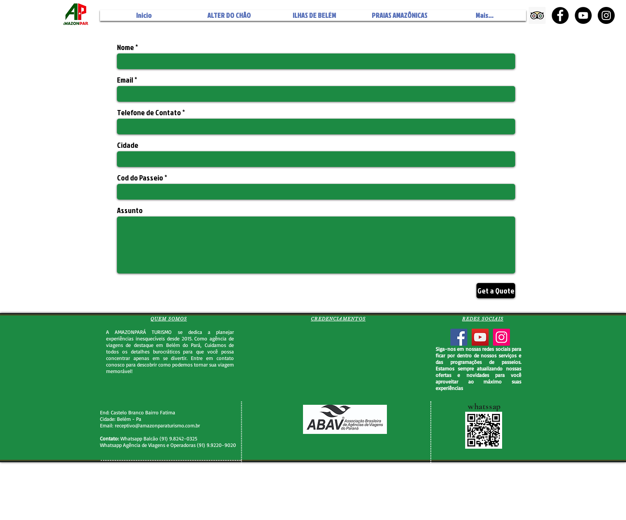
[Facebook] (458, 337)
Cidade (127, 145)
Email (125, 80)
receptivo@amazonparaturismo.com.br (157, 425)
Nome (125, 47)
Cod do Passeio (140, 178)
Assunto (130, 210)
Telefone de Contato (149, 113)
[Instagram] (501, 337)
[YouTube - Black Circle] (583, 15)
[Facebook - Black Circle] (560, 15)
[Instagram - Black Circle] (606, 15)
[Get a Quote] (495, 290)
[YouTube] (480, 337)
